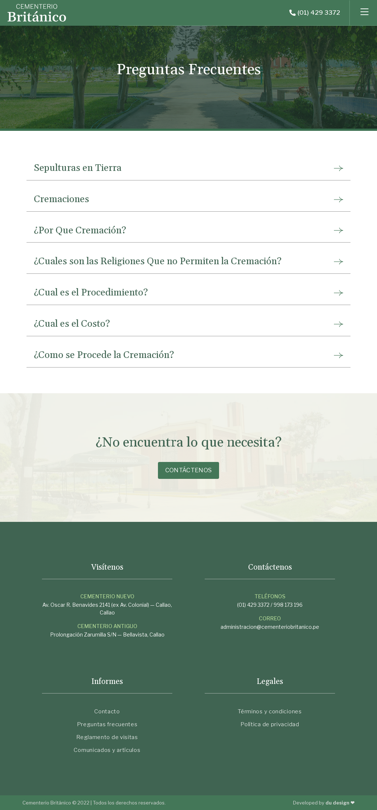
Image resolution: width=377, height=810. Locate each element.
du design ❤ (340, 803)
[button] (315, 12)
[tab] (188, 168)
